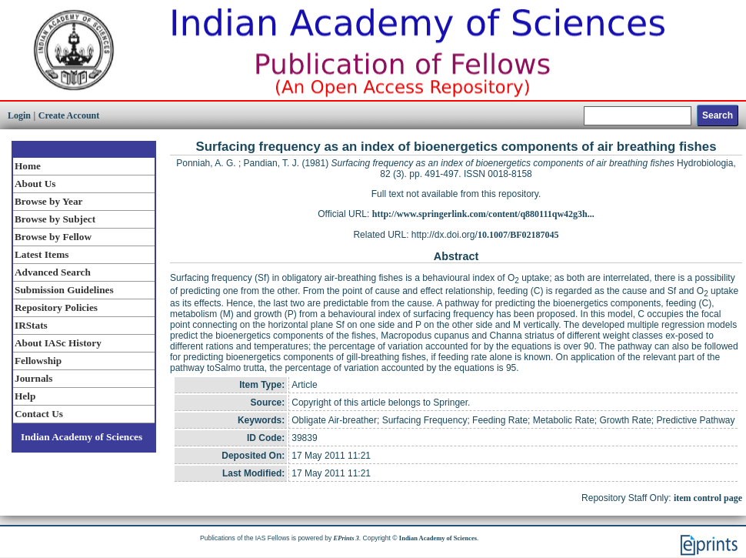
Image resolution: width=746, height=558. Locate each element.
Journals (33, 378)
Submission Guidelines (64, 290)
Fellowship (38, 360)
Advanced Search (53, 272)
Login (19, 115)
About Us (35, 183)
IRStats (31, 325)
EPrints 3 (346, 538)
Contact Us (39, 413)
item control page (708, 498)
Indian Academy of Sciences (81, 437)
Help (25, 396)
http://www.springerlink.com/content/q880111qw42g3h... (483, 214)
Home (28, 166)
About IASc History (58, 343)
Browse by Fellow (53, 236)
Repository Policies (56, 307)
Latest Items (41, 254)
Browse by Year (48, 201)
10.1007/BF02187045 (518, 234)
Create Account (68, 115)
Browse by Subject (55, 219)
